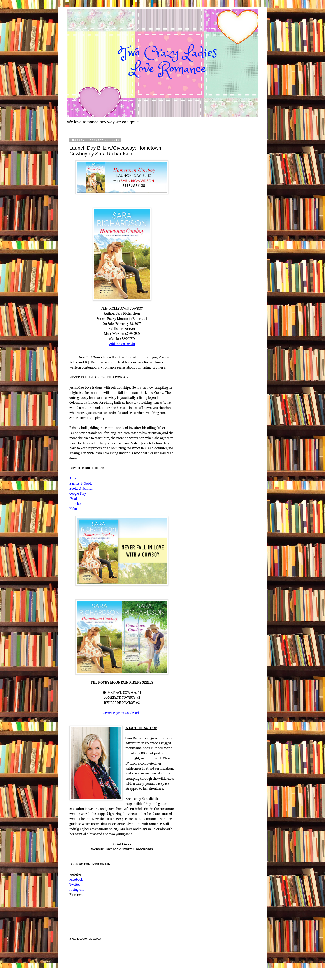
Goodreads (144, 849)
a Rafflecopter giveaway (85, 938)
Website (97, 849)
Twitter (128, 849)
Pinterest (76, 895)
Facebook (113, 849)
